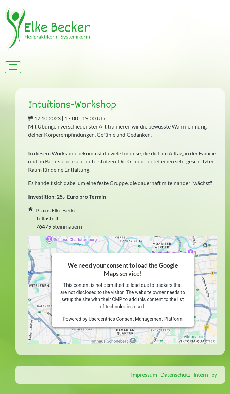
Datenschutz (175, 374)
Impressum (144, 374)
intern (201, 374)
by (214, 374)
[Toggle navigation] (13, 67)
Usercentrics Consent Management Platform (136, 318)
